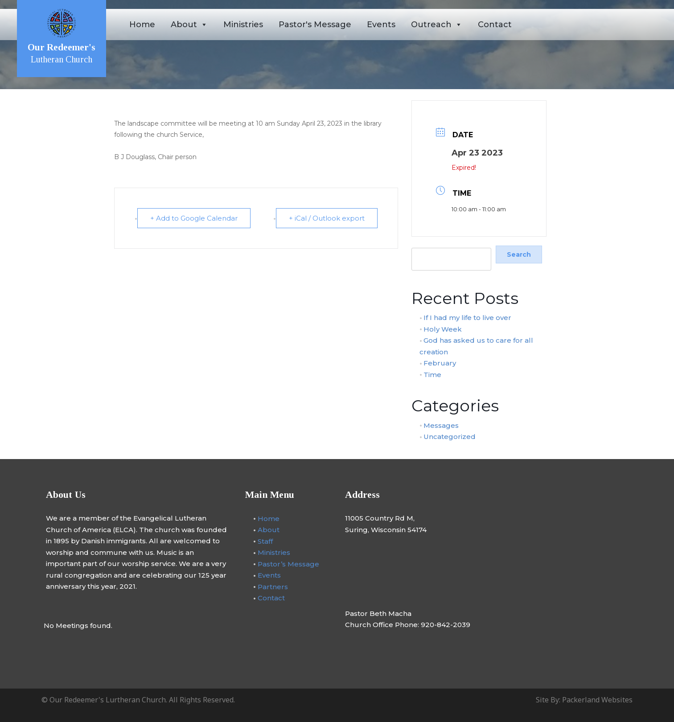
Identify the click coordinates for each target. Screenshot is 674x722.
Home (142, 24)
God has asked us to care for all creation (476, 346)
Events (381, 24)
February (439, 363)
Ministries (243, 24)
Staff (265, 541)
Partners (273, 586)
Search (421, 243)
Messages (441, 425)
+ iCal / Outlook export (327, 218)
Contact (495, 24)
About (189, 24)
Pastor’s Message (288, 563)
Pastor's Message (315, 24)
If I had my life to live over (467, 317)
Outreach (436, 24)
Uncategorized (449, 436)
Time (432, 374)
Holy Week (442, 328)
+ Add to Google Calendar (194, 218)
